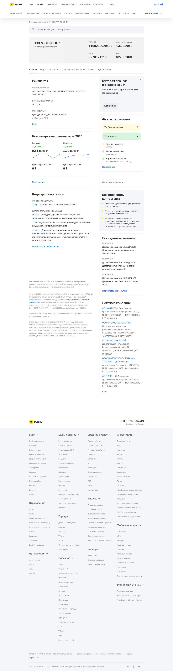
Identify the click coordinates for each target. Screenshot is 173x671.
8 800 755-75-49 (132, 421)
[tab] (33, 69)
